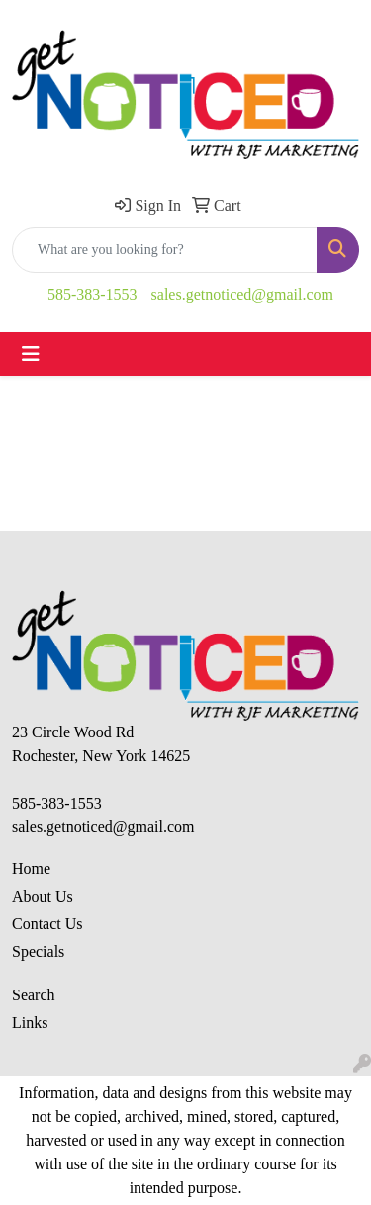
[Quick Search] (165, 250)
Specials (38, 951)
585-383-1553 (92, 294)
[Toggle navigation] (30, 354)
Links (29, 1022)
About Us (42, 896)
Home (31, 868)
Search (33, 995)
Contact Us (47, 923)
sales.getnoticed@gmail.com (242, 294)
